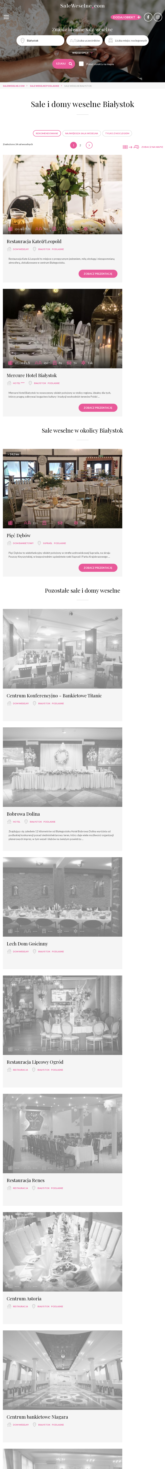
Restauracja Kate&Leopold (34, 213)
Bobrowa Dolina (105, 492)
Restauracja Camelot (110, 873)
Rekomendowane (47, 133)
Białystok (44, 221)
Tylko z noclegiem (117, 133)
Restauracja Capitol (27, 963)
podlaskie (58, 221)
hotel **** (101, 221)
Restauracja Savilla (26, 1053)
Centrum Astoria (106, 692)
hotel (98, 500)
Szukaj (65, 63)
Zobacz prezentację (56, 249)
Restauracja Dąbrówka (112, 782)
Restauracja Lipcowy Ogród (117, 602)
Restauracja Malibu (26, 873)
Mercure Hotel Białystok (114, 213)
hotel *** (18, 1151)
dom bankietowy (23, 360)
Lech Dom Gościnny (27, 602)
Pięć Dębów (18, 353)
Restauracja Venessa (109, 963)
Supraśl (47, 360)
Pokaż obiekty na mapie (103, 64)
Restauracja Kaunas (109, 1053)
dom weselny (21, 221)
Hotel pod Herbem (26, 1234)
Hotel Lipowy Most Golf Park (118, 1144)
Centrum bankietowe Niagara (37, 782)
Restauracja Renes (25, 692)
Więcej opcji (82, 52)
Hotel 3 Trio (19, 1144)
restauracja (102, 610)
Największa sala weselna (81, 133)
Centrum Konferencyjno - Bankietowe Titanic (34, 495)
